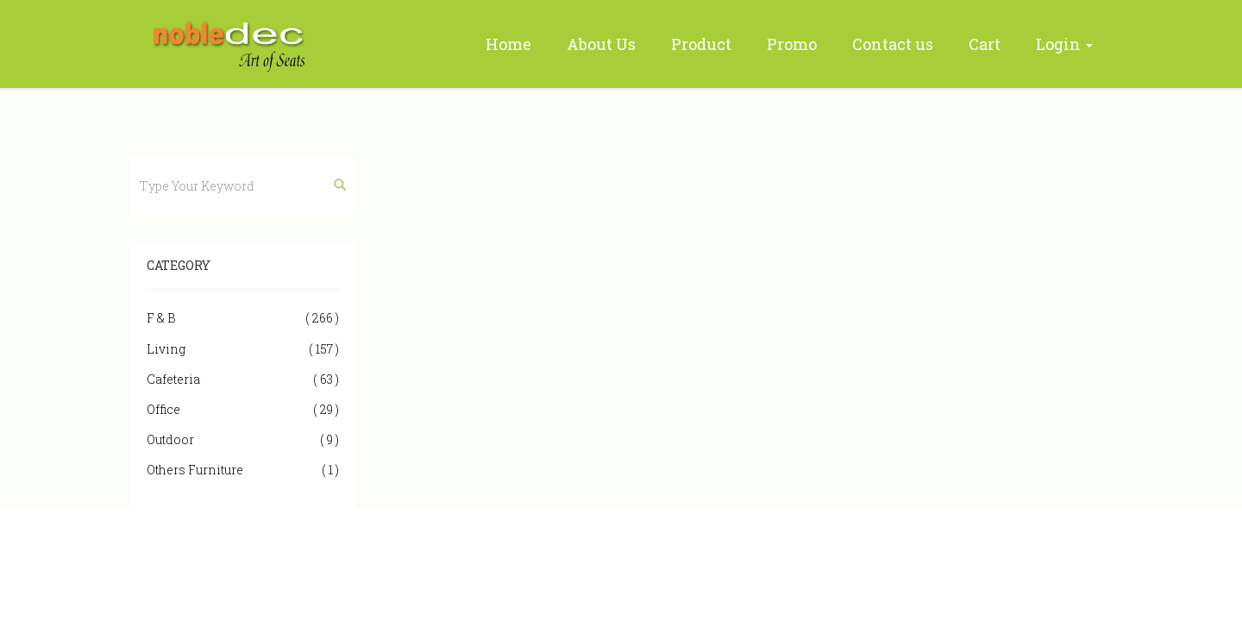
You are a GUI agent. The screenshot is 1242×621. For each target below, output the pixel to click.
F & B (243, 318)
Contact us (892, 44)
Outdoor (243, 439)
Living (243, 349)
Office (243, 409)
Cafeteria (243, 379)
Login (1064, 44)
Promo (792, 44)
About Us (601, 44)
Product (701, 44)
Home (508, 44)
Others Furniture (243, 469)
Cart (984, 44)
